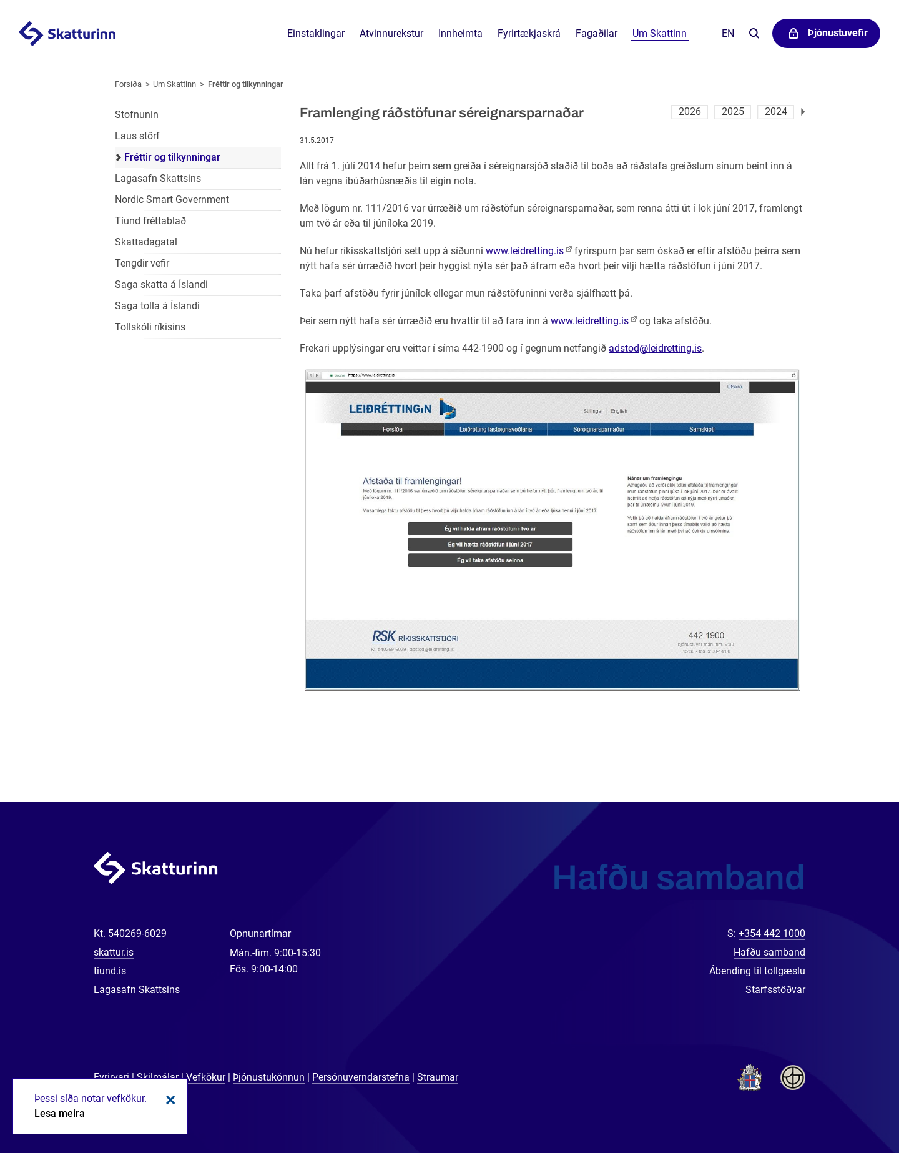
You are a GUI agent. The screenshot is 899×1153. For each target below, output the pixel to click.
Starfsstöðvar (775, 990)
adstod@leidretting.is (655, 348)
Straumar (437, 1077)
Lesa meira (59, 1113)
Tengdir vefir (142, 263)
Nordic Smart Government (172, 199)
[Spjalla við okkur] (849, 1103)
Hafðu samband (769, 952)
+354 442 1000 (772, 933)
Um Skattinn (174, 84)
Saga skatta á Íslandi (161, 284)
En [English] (728, 33)
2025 (733, 111)
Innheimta (460, 33)
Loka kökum (168, 1100)
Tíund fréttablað (150, 221)
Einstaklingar (316, 33)
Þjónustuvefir (838, 33)
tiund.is (110, 971)
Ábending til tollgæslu (757, 971)
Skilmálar (158, 1077)
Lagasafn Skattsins (158, 178)
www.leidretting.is (525, 251)
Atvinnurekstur (391, 33)
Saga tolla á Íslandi (157, 306)
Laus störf (137, 136)
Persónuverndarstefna (361, 1077)
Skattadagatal (146, 242)
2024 (776, 111)
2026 (690, 111)
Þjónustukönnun (269, 1077)
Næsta (803, 112)
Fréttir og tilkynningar (245, 84)
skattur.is (114, 952)
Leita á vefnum (754, 34)
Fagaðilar (596, 33)
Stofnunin (137, 115)
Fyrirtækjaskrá (529, 33)
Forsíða (128, 84)
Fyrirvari (111, 1077)
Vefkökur (205, 1077)
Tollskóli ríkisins (150, 327)
